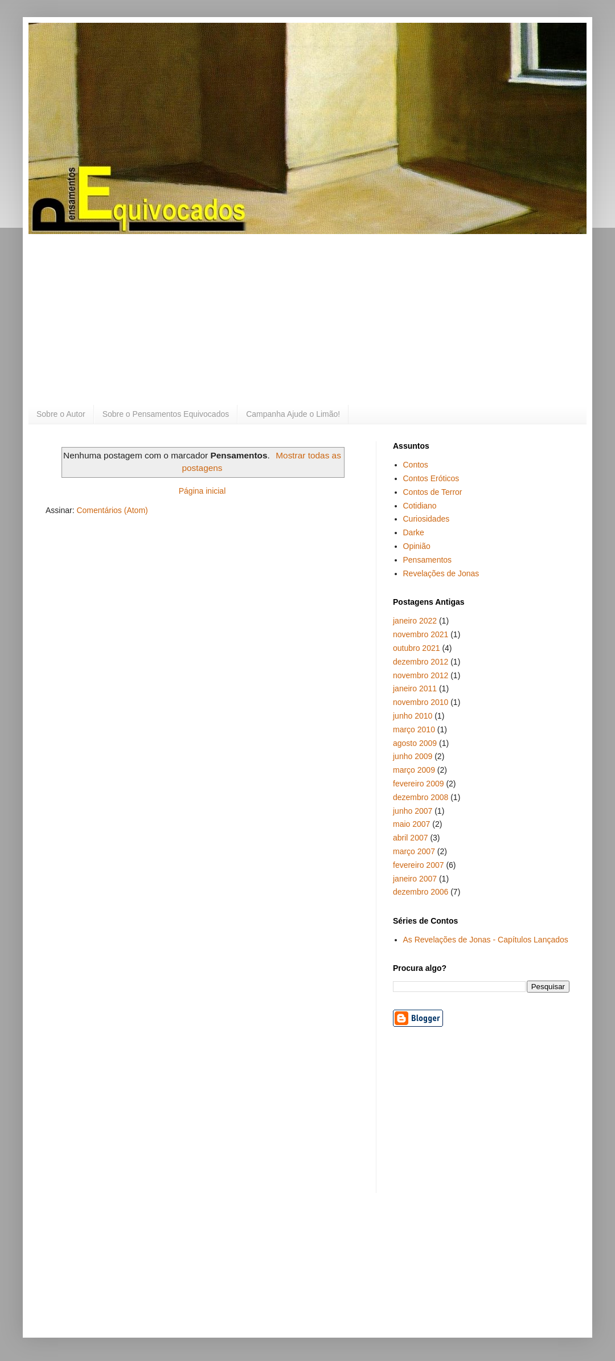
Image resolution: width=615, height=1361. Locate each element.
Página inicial (202, 490)
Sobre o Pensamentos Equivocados (165, 414)
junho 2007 (412, 810)
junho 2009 (412, 756)
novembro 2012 (420, 675)
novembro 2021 (420, 634)
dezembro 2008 (420, 797)
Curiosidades (426, 518)
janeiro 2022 (415, 620)
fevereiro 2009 (418, 783)
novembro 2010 (420, 702)
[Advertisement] (307, 319)
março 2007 (414, 851)
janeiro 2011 (415, 688)
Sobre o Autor (60, 414)
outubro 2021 (416, 648)
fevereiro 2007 (418, 865)
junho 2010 (412, 715)
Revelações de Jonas (441, 573)
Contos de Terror (432, 492)
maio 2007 (411, 824)
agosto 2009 (415, 743)
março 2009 (414, 769)
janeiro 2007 (415, 878)
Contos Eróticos (431, 478)
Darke (413, 532)
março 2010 (414, 729)
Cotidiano (420, 505)
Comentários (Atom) (111, 510)
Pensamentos (427, 559)
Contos (415, 464)
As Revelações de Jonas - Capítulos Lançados (485, 939)
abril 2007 (410, 837)
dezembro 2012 (420, 661)
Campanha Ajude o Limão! (293, 414)
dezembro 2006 (420, 891)
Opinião (416, 546)
